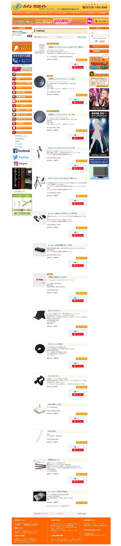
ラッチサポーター (53, 376)
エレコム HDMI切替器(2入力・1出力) (60, 245)
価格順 (79, 37)
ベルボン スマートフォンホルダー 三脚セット (62, 178)
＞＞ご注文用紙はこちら (18, 191)
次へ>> (61, 37)
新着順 (84, 37)
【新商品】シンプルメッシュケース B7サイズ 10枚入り (65, 47)
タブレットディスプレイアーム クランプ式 (61, 148)
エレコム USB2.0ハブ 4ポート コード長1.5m (62, 213)
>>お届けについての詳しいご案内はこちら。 (26, 532)
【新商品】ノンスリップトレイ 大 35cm (61, 114)
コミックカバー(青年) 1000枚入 (58, 491)
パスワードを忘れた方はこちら (100, 38)
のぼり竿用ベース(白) (54, 404)
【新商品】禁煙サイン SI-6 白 (57, 277)
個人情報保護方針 (89, 533)
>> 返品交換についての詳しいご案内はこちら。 (96, 525)
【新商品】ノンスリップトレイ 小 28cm (61, 79)
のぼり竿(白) (52, 431)
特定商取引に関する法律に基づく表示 (95, 535)
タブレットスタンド (54, 310)
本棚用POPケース (53, 459)
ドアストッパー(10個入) (55, 344)
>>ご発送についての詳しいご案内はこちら (25, 538)
